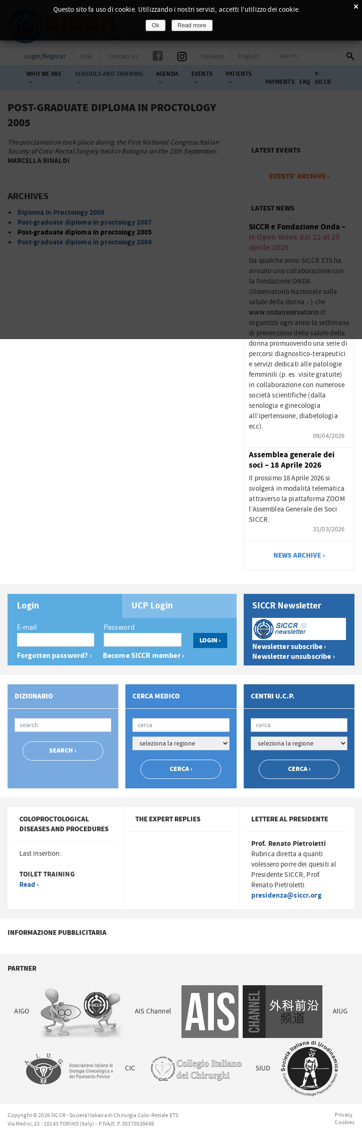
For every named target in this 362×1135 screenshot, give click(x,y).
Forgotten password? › (54, 656)
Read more (192, 25)
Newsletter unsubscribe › (293, 657)
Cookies (344, 1122)
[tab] (65, 606)
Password (119, 627)
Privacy (344, 1115)
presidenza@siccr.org (286, 895)
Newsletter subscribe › (289, 647)
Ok (155, 25)
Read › (29, 885)
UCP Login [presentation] (152, 606)
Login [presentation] (28, 606)
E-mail (27, 627)
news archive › (299, 555)
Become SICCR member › (143, 656)
